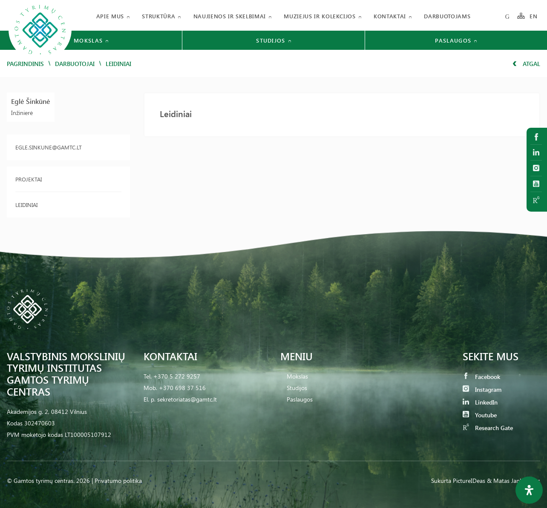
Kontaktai (390, 16)
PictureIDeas (469, 480)
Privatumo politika (118, 480)
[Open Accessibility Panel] (529, 490)
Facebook (481, 377)
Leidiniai (26, 204)
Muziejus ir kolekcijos (319, 16)
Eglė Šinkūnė (30, 101)
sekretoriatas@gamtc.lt (187, 399)
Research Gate (488, 428)
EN (534, 16)
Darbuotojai (75, 64)
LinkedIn (480, 402)
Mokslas (297, 376)
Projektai (28, 179)
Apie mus (110, 16)
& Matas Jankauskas (513, 480)
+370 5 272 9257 (176, 376)
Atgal (526, 64)
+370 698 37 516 (182, 388)
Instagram (482, 389)
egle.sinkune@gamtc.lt (48, 147)
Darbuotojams (447, 16)
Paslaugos (300, 399)
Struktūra (158, 16)
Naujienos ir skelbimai (229, 16)
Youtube (480, 415)
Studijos (297, 388)
